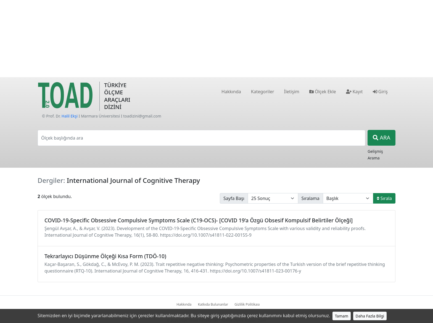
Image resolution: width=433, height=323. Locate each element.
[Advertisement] (216, 38)
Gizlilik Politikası (247, 304)
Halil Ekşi (70, 116)
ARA (381, 137)
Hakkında (183, 304)
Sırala (384, 198)
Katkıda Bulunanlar (213, 304)
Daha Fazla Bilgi (370, 316)
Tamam (341, 316)
